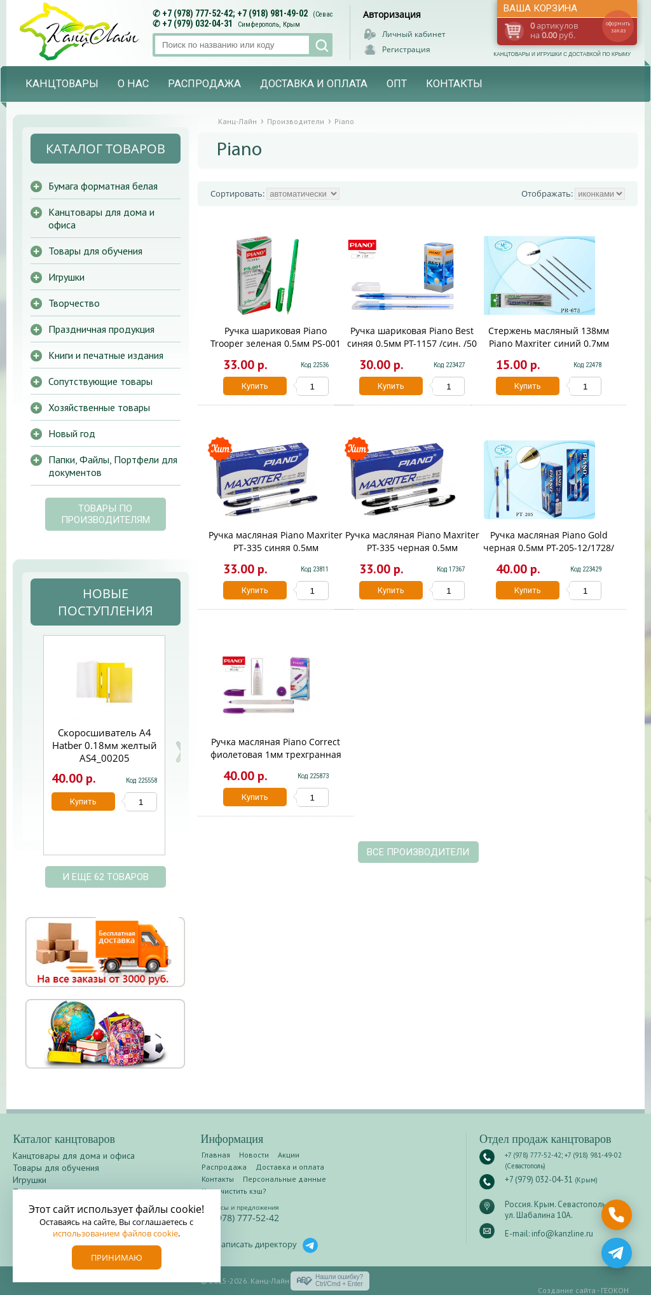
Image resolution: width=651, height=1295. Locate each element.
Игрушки (66, 276)
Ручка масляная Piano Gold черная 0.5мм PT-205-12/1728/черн (548, 547)
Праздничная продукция (101, 329)
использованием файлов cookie (115, 1233)
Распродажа (204, 84)
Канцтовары (62, 84)
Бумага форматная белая (103, 185)
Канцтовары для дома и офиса (101, 218)
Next (179, 752)
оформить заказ (618, 27)
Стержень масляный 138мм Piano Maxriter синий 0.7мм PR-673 (548, 343)
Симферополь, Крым (269, 24)
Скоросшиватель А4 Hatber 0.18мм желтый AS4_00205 (104, 745)
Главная (216, 1154)
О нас (133, 84)
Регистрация (406, 49)
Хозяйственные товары (99, 407)
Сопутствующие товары (100, 381)
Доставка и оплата (313, 84)
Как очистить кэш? (234, 1191)
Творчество (74, 303)
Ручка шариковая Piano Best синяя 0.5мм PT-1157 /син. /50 (412, 337)
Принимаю (116, 1257)
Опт (397, 84)
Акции (288, 1154)
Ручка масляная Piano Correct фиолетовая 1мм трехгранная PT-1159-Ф (275, 754)
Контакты (454, 84)
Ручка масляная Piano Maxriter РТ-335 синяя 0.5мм (276, 541)
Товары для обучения (95, 250)
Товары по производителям (105, 514)
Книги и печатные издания (105, 355)
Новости (254, 1154)
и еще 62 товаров (105, 877)
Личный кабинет (414, 34)
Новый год (71, 433)
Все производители (418, 852)
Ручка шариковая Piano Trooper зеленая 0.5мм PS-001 (275, 337)
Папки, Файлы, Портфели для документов (112, 466)
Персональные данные (284, 1179)
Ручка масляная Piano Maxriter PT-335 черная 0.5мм (412, 541)
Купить (255, 386)
